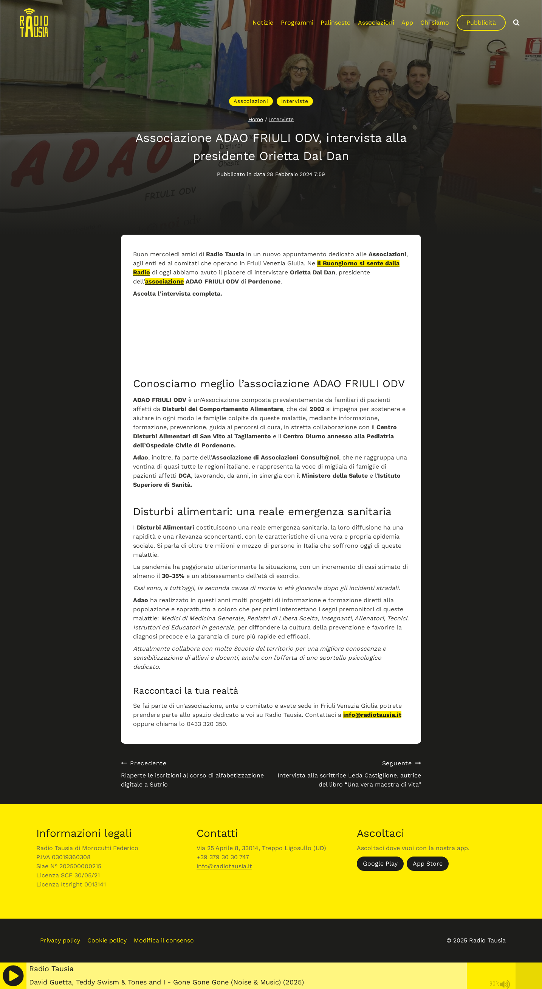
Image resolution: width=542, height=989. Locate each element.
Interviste (294, 101)
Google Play (380, 863)
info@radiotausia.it (372, 714)
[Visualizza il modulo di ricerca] (516, 23)
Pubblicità (481, 22)
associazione (164, 281)
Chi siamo (434, 22)
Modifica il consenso (164, 940)
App (407, 22)
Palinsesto (336, 22)
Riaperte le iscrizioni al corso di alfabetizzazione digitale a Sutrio (193, 773)
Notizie (262, 22)
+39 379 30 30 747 (223, 857)
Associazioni (376, 22)
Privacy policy (60, 940)
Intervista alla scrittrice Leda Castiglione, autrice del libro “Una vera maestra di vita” (349, 773)
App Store (428, 863)
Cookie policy (107, 940)
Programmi (297, 22)
